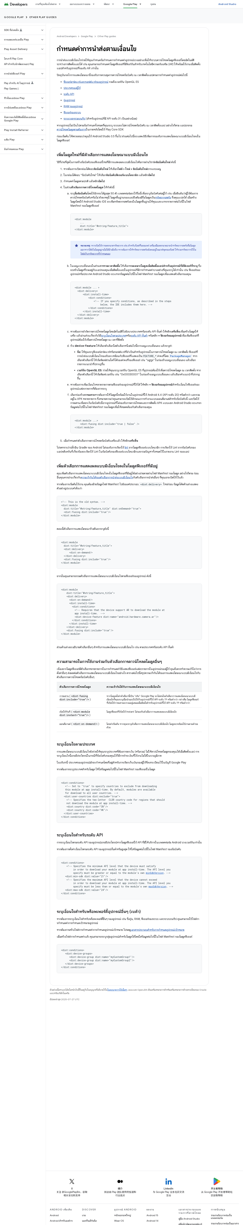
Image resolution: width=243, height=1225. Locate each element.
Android (54, 1215)
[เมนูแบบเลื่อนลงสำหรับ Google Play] (141, 4)
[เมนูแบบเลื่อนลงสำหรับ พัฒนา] (114, 4)
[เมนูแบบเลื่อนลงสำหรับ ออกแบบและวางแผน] (95, 4)
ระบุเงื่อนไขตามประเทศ (113, 335)
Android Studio (227, 4)
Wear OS (119, 1220)
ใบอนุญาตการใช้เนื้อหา (117, 989)
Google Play (14, 17)
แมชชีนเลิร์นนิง (89, 1220)
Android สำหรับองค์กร (61, 1220)
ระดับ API (69, 94)
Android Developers (66, 36)
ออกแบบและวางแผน (80, 4)
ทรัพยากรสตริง (163, 197)
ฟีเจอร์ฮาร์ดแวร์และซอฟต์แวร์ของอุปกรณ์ (86, 82)
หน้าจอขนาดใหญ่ (122, 1215)
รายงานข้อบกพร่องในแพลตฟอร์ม (221, 1217)
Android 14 (152, 1220)
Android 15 (152, 1215)
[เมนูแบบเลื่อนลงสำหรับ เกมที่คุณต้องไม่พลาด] (61, 4)
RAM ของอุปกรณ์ (73, 106)
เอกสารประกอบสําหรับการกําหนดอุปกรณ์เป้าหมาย (157, 930)
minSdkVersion (155, 872)
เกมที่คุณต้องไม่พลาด (46, 4)
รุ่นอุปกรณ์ (69, 100)
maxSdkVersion (157, 886)
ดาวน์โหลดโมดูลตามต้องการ (71, 129)
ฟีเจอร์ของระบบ (72, 112)
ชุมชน (153, 4)
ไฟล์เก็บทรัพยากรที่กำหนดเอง (95, 253)
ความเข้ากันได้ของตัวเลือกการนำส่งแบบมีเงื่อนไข (107, 477)
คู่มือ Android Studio (189, 1218)
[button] (20, 30)
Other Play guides (43, 17)
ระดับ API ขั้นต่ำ (139, 335)
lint (126, 447)
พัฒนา (107, 4)
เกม (84, 1215)
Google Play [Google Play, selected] (130, 4)
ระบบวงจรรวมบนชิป (74, 118)
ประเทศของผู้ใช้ (72, 88)
